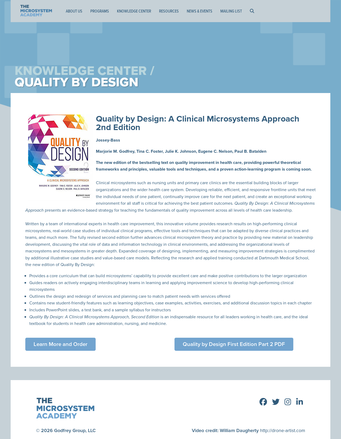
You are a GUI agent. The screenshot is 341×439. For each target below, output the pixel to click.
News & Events (199, 11)
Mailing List (231, 11)
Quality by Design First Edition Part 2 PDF (234, 344)
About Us (74, 11)
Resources (169, 11)
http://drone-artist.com (282, 429)
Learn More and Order (61, 344)
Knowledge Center (134, 11)
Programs (99, 11)
